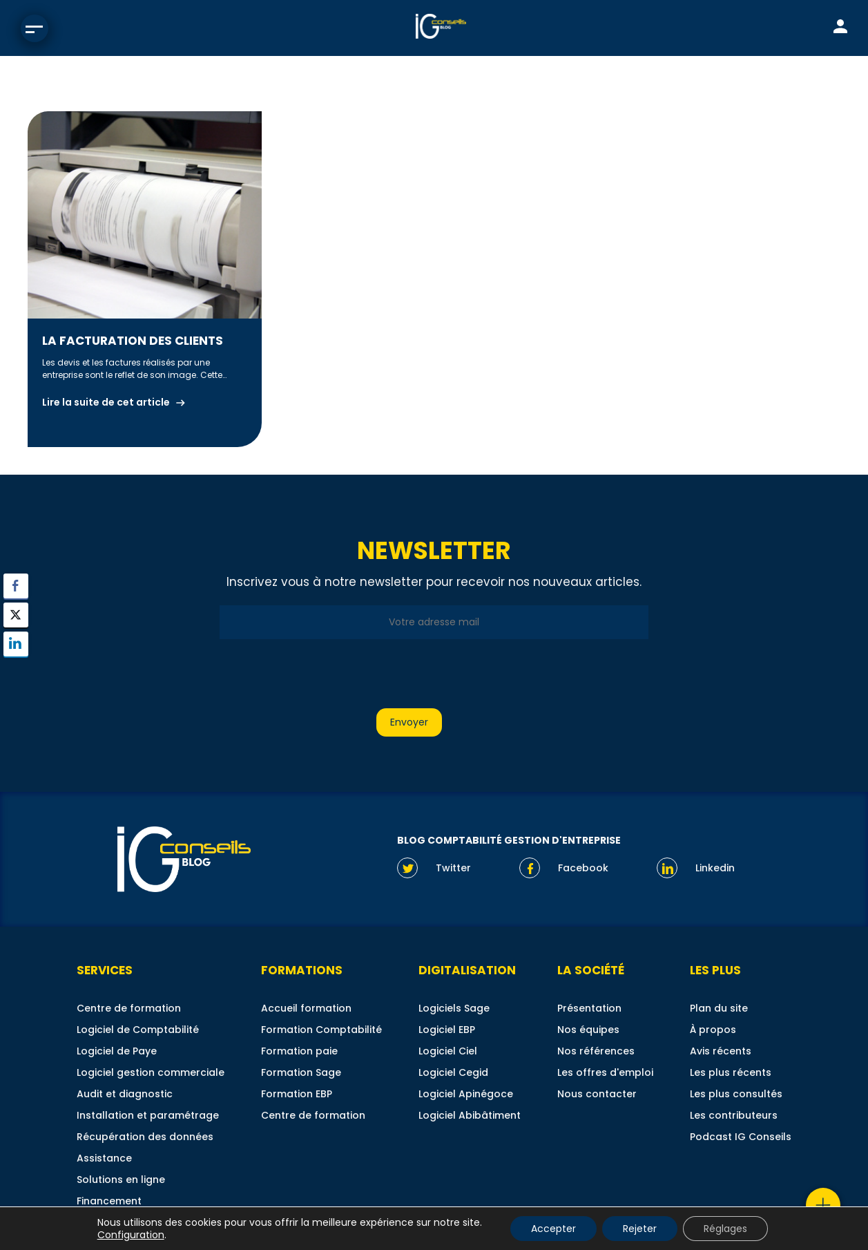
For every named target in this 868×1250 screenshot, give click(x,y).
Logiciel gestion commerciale (150, 1072)
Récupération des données (145, 1137)
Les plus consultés (736, 1094)
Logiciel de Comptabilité (138, 1029)
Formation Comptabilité (321, 1029)
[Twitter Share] (15, 615)
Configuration (130, 1235)
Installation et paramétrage (148, 1115)
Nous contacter (597, 1094)
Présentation (589, 1008)
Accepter (553, 1228)
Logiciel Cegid (453, 1072)
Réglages (725, 1228)
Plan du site (719, 1008)
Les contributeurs (734, 1115)
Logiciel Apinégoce (465, 1094)
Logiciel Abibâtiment (469, 1115)
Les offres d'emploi (605, 1072)
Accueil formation (306, 1008)
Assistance (104, 1158)
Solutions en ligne (121, 1179)
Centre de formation (129, 1008)
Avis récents (720, 1051)
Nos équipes (588, 1029)
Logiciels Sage (454, 1008)
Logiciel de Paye (117, 1051)
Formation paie (299, 1051)
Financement (109, 1201)
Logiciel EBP (446, 1029)
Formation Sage (301, 1072)
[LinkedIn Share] (15, 644)
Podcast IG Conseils (740, 1137)
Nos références (596, 1051)
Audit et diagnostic (125, 1094)
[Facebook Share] (15, 586)
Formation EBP (296, 1094)
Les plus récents (730, 1072)
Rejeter (640, 1228)
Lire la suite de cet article (106, 402)
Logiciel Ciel (447, 1051)
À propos (713, 1029)
